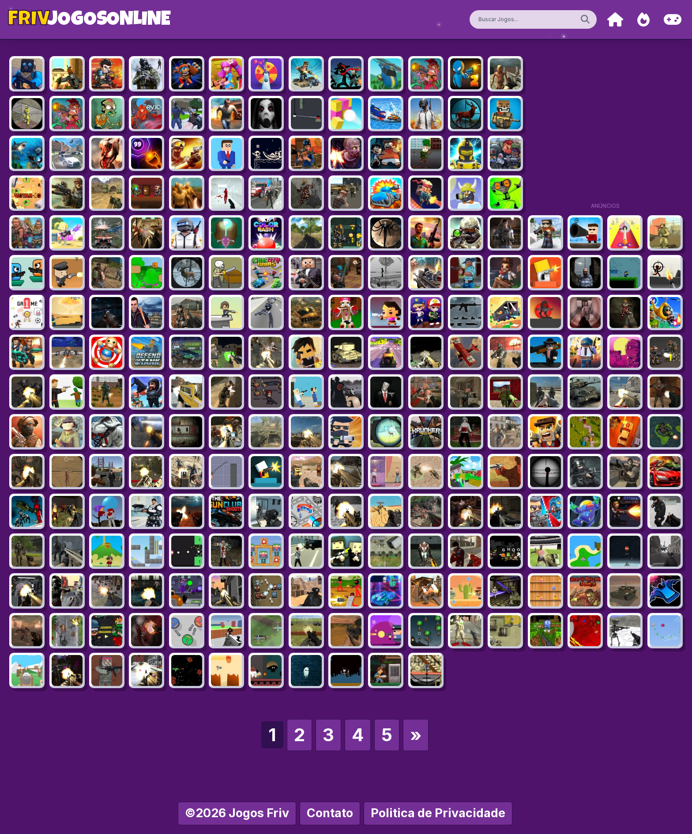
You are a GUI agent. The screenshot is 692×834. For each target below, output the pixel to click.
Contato (330, 813)
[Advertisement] (605, 132)
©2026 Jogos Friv (237, 813)
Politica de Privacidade (438, 813)
